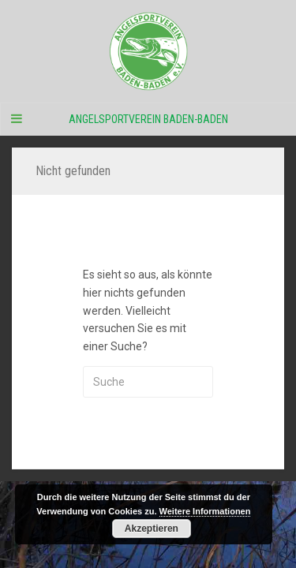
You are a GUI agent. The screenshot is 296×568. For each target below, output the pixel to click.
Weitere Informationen (205, 511)
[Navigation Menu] (16, 119)
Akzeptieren (151, 528)
